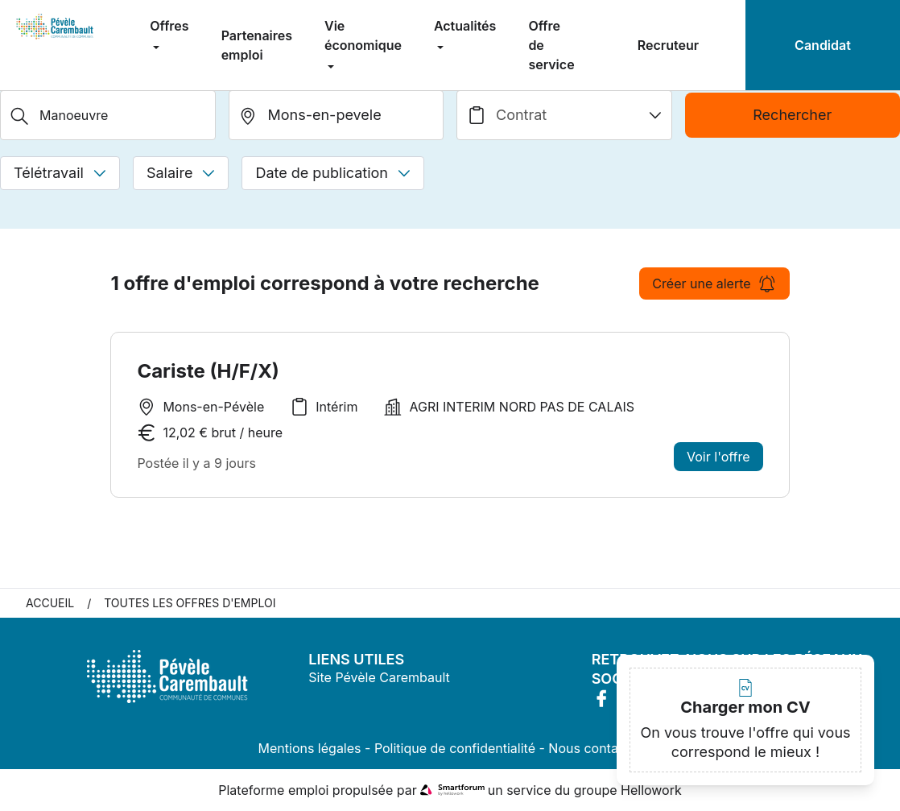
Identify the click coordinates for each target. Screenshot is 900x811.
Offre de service (551, 45)
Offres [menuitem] (169, 26)
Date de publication (333, 172)
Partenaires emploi (256, 45)
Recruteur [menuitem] (668, 45)
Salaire (181, 172)
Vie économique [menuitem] (363, 35)
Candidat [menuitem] (823, 45)
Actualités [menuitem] (465, 26)
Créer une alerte (714, 283)
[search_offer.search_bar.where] (336, 115)
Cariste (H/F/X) (208, 371)
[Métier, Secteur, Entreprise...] (108, 115)
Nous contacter (595, 748)
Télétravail (60, 172)
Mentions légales (309, 748)
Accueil (50, 603)
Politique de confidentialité (454, 748)
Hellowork (651, 790)
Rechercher (792, 114)
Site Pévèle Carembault (378, 677)
